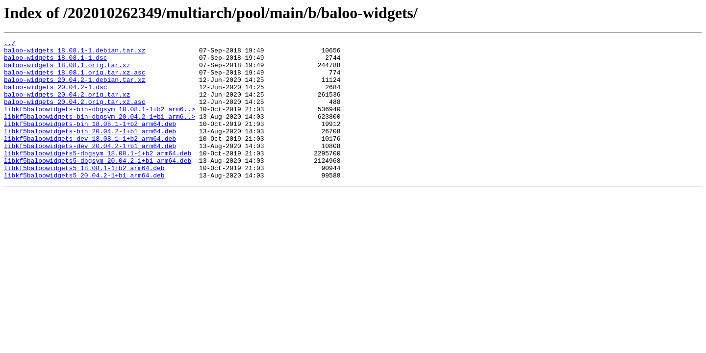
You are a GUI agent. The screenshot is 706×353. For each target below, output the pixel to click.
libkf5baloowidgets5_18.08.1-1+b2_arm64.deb (84, 194)
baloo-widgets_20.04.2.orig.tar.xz (67, 105)
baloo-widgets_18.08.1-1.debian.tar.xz (75, 53)
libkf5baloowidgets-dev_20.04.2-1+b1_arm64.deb (90, 167)
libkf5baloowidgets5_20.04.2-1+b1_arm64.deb (84, 203)
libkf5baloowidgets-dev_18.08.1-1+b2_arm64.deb (90, 158)
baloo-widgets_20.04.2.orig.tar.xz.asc (75, 114)
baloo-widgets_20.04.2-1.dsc (55, 97)
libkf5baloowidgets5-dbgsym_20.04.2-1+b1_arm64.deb (97, 185)
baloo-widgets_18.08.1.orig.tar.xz (67, 70)
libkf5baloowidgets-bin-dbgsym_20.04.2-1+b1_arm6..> (99, 132)
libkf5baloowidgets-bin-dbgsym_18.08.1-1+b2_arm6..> (99, 123)
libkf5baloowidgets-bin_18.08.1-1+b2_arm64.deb (90, 141)
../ (9, 44)
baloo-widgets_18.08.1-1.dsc (55, 61)
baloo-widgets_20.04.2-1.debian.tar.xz (75, 88)
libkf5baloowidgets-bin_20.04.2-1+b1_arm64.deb (90, 150)
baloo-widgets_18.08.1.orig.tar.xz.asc (75, 79)
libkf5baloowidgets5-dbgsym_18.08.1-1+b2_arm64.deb (97, 176)
